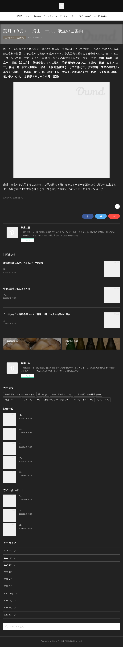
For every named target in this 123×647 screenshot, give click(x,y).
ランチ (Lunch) (50, 16)
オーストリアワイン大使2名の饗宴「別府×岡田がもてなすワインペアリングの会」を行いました (60, 511)
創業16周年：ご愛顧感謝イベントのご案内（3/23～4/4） (43, 430)
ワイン (103, 400)
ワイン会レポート (83, 400)
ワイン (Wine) (85, 16)
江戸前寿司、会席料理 (14, 38)
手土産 (43, 395)
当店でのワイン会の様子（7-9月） (34, 525)
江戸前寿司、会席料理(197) (13, 198)
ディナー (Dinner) (33, 16)
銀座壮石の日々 (61, 395)
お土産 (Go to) (100, 16)
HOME (19, 16)
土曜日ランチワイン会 (56, 400)
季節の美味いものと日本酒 (16, 289)
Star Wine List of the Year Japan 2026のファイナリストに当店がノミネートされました (56, 444)
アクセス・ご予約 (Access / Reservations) (69, 16)
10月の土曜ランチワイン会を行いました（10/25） (41, 497)
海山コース (12, 400)
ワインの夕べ (32, 400)
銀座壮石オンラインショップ (19, 395)
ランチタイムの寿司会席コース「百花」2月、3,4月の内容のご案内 (36, 315)
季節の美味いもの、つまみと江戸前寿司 (23, 263)
